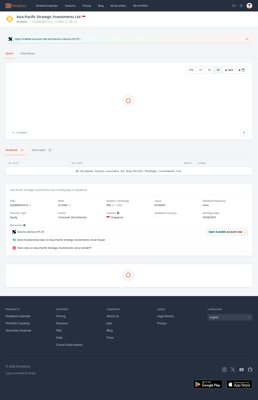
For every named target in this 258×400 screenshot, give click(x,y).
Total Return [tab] (27, 53)
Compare (19, 132)
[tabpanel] (129, 101)
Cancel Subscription (69, 345)
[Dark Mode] (241, 6)
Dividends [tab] (15, 150)
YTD (191, 70)
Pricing (87, 5)
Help (59, 338)
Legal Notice (165, 316)
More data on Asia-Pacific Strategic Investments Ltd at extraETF (54, 248)
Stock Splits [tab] (42, 150)
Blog (100, 5)
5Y (218, 70)
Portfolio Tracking (17, 323)
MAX (229, 70)
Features (70, 5)
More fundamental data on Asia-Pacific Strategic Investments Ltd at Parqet (61, 240)
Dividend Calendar (47, 5)
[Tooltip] (118, 213)
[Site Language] (234, 6)
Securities (118, 6)
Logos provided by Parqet (21, 373)
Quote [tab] (9, 53)
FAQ (59, 330)
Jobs (109, 323)
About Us (113, 316)
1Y (200, 70)
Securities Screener (18, 330)
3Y (209, 70)
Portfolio (140, 6)
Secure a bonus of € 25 (30, 231)
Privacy (162, 323)
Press (110, 338)
